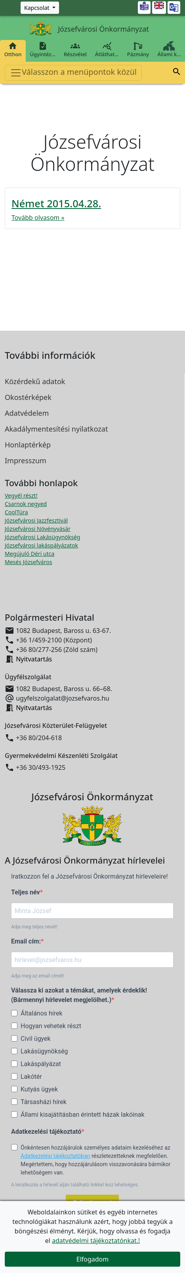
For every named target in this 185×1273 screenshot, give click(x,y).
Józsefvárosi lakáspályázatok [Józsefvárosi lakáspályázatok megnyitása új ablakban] (41, 545)
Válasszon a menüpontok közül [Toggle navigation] (73, 72)
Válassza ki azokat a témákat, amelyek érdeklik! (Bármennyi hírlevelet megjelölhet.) (79, 995)
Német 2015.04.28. (56, 203)
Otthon (13, 49)
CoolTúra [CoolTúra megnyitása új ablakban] (16, 512)
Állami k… (169, 49)
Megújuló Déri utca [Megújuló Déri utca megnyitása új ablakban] (29, 553)
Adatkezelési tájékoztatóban (55, 1156)
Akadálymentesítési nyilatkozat (56, 429)
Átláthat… (107, 49)
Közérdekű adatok (35, 381)
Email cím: (26, 941)
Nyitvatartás (34, 659)
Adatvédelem (27, 413)
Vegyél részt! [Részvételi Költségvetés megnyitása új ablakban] (21, 495)
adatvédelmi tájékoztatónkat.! (96, 1240)
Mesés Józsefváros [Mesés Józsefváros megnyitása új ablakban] (28, 562)
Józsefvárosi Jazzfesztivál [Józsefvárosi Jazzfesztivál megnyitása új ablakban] (36, 520)
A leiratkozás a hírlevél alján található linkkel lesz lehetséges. (75, 1185)
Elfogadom (92, 1259)
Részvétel (75, 49)
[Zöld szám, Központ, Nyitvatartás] (40, 8)
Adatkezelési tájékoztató (46, 1131)
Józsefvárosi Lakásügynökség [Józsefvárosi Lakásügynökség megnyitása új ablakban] (42, 537)
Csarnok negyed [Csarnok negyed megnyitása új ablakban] (26, 504)
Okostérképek (28, 397)
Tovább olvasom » (38, 217)
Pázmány (138, 49)
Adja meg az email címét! (37, 976)
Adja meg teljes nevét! (34, 927)
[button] (177, 71)
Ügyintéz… (42, 49)
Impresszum (25, 460)
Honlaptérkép (28, 444)
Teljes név (25, 892)
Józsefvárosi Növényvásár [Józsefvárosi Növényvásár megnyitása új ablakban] (38, 528)
